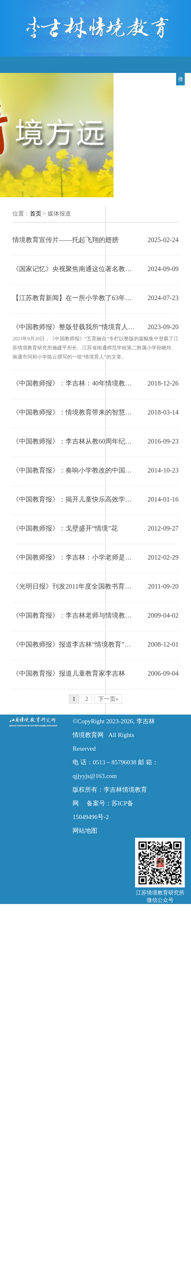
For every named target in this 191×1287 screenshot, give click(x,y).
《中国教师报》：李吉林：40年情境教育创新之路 (74, 383)
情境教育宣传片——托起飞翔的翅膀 (65, 239)
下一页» (108, 699)
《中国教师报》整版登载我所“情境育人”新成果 (74, 326)
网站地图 (85, 830)
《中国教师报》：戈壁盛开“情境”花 (65, 528)
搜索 (180, 80)
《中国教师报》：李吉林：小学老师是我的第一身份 (74, 557)
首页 (35, 214)
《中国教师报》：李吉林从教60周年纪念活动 (74, 441)
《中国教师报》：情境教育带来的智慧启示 (74, 412)
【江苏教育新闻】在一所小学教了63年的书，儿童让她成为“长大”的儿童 (74, 297)
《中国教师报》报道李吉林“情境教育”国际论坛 (74, 644)
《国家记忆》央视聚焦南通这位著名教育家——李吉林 (74, 268)
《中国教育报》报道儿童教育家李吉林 (68, 673)
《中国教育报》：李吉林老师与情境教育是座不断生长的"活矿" (74, 615)
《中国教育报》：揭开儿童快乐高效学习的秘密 (74, 499)
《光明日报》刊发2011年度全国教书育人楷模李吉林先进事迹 (74, 586)
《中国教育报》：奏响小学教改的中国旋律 (74, 470)
